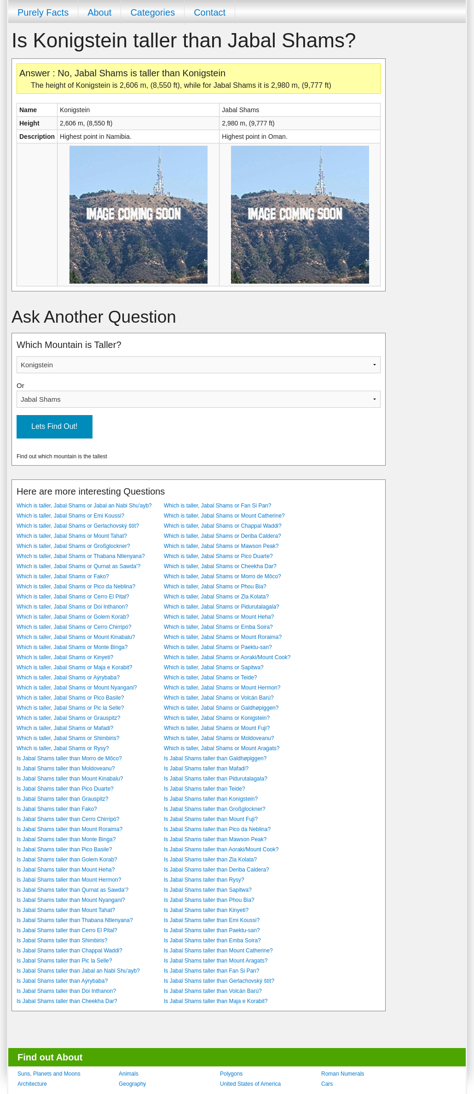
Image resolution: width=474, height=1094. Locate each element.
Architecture (32, 1084)
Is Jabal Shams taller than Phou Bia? (209, 900)
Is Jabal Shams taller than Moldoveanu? (66, 768)
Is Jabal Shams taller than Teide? (204, 789)
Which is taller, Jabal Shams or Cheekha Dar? (220, 566)
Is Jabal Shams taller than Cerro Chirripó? (68, 819)
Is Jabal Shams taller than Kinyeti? (206, 910)
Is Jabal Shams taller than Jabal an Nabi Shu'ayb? (78, 971)
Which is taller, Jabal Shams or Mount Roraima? (223, 637)
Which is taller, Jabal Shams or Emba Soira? (218, 627)
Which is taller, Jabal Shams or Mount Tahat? (72, 536)
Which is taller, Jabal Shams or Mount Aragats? (221, 748)
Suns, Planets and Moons (49, 1074)
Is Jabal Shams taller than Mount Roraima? (69, 829)
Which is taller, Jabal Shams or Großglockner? (73, 546)
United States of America (250, 1084)
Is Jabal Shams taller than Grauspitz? (62, 799)
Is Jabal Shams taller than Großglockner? (215, 809)
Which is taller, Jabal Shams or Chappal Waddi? (223, 526)
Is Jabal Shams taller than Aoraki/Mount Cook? (221, 849)
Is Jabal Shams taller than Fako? (57, 809)
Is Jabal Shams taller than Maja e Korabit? (215, 1001)
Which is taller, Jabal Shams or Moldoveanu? (219, 738)
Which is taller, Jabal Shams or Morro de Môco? (222, 576)
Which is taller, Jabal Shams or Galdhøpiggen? (221, 708)
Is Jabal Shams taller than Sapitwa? (208, 890)
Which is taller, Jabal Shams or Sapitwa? (214, 667)
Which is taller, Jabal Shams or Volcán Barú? (219, 698)
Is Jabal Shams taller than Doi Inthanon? (66, 991)
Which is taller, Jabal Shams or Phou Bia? (215, 586)
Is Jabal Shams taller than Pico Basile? (64, 849)
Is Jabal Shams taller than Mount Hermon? (69, 880)
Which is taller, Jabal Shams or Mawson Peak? (221, 546)
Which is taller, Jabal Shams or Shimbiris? (68, 738)
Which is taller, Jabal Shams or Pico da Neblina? (76, 586)
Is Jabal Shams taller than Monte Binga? (66, 839)
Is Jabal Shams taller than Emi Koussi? (212, 920)
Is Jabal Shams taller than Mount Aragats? (215, 960)
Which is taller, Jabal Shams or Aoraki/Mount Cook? (227, 657)
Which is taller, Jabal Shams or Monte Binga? (72, 647)
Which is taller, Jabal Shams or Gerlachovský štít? (78, 526)
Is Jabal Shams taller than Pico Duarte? (65, 789)
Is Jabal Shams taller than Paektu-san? (212, 930)
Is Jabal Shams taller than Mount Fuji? (211, 819)
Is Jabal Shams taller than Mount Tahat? (66, 910)
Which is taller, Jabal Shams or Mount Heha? (219, 617)
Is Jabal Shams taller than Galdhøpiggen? (215, 758)
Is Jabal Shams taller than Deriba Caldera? (216, 869)
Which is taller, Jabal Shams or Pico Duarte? (218, 556)
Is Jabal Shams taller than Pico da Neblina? (217, 829)
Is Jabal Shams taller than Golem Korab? (67, 859)
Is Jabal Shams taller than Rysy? (204, 880)
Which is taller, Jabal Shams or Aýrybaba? (68, 677)
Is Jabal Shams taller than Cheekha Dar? (67, 1001)
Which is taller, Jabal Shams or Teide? (210, 677)
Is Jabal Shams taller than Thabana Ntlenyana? (75, 920)
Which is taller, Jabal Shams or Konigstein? (217, 718)
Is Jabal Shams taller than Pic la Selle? (64, 960)
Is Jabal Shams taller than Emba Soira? (212, 940)
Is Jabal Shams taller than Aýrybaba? (62, 981)
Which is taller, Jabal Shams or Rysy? (63, 748)
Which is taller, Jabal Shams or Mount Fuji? (217, 728)
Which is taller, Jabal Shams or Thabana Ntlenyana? (81, 556)
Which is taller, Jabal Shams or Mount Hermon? (222, 687)
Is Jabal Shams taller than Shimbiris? (62, 940)
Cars (327, 1084)
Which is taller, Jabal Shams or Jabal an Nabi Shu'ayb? (84, 505)
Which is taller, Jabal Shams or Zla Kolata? (216, 596)
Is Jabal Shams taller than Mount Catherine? (218, 950)
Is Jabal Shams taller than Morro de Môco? (69, 758)
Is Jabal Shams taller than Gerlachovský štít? (219, 981)
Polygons (231, 1074)
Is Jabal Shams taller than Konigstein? (211, 799)
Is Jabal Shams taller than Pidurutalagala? (215, 778)
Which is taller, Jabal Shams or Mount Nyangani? (77, 687)
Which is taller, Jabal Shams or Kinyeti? (65, 657)
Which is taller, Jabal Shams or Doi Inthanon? (72, 607)
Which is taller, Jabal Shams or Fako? (63, 576)
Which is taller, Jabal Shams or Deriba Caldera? (222, 536)
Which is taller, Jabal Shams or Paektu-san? (218, 647)
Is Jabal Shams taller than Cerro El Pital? (67, 930)
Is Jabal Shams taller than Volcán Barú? (213, 991)
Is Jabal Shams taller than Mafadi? (206, 768)
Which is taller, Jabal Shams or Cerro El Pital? (73, 596)
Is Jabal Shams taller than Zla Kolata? (210, 859)
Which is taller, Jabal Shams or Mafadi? (65, 728)
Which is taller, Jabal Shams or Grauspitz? (68, 718)
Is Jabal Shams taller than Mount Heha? (66, 869)
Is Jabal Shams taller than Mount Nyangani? (71, 900)
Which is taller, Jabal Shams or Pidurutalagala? (221, 607)
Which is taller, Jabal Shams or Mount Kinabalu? (76, 637)
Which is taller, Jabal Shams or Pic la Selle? (70, 708)
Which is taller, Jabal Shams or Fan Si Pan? (217, 505)
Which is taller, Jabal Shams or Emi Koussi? (70, 516)
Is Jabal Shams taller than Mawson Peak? (215, 839)
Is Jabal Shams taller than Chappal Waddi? (69, 950)
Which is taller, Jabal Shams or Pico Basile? (70, 698)
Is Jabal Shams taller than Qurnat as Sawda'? (72, 890)
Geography (132, 1084)
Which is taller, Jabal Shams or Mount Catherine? (224, 516)
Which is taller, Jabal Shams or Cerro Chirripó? (74, 627)
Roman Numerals (342, 1074)
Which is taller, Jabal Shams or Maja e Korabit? (74, 667)
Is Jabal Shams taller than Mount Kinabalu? (70, 778)
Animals (129, 1074)
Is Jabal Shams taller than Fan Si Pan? (211, 971)
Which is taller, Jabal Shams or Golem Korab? (73, 617)
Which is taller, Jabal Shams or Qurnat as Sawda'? (78, 566)
